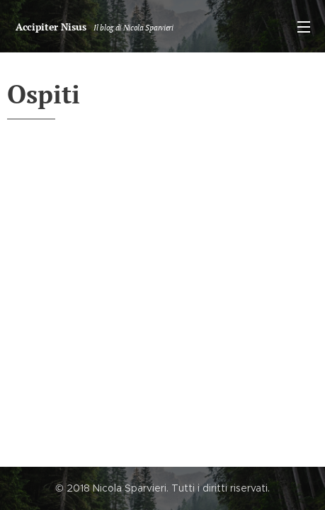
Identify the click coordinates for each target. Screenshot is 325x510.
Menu (303, 27)
